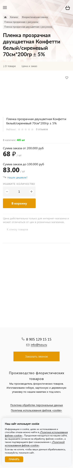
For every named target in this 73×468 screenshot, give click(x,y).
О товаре (10, 66)
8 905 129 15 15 (38, 339)
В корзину (19, 203)
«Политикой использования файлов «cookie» (35, 444)
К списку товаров (17, 229)
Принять (14, 459)
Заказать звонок (36, 356)
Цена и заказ (29, 66)
